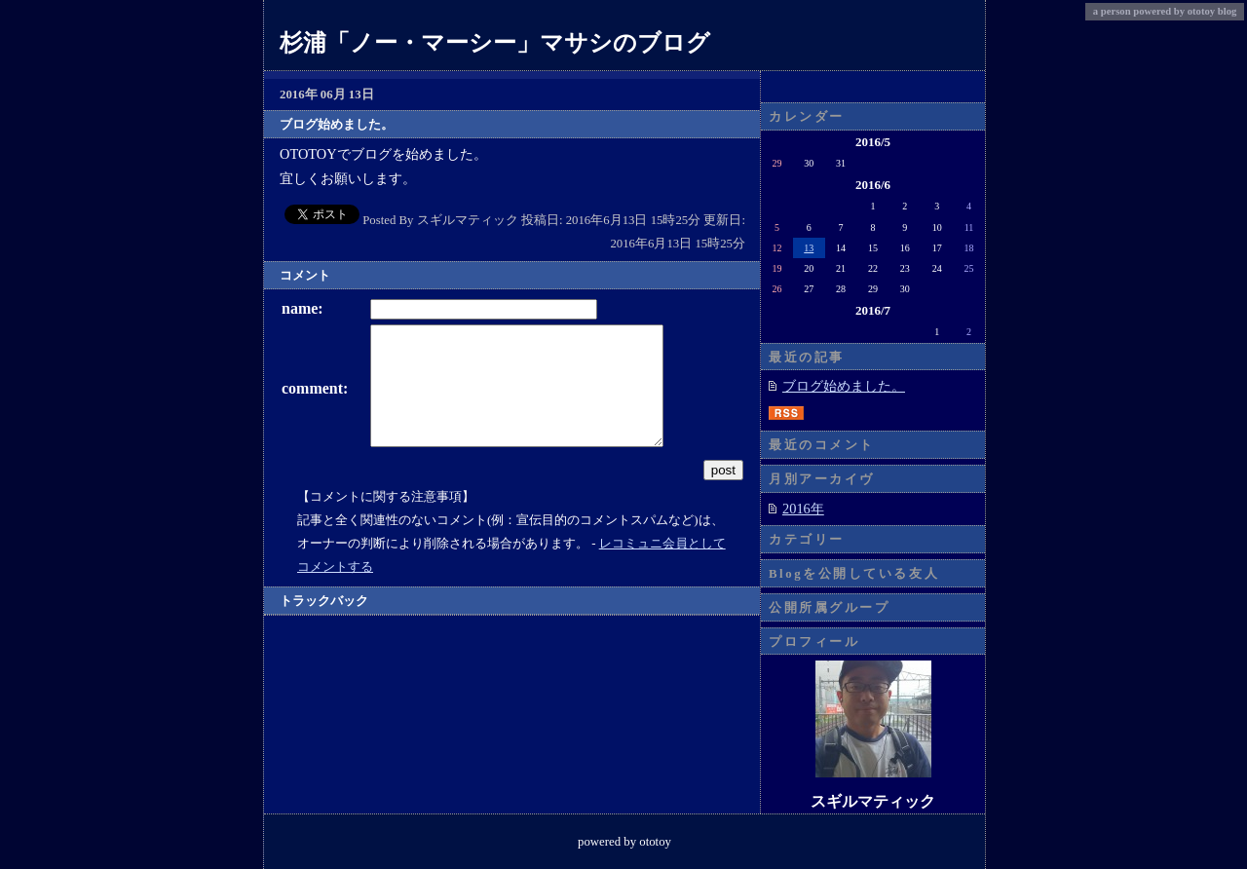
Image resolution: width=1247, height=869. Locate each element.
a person (1112, 11)
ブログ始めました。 (843, 386)
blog (1227, 11)
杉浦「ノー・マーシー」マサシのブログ (495, 43)
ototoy (1201, 11)
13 (808, 248)
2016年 (803, 508)
